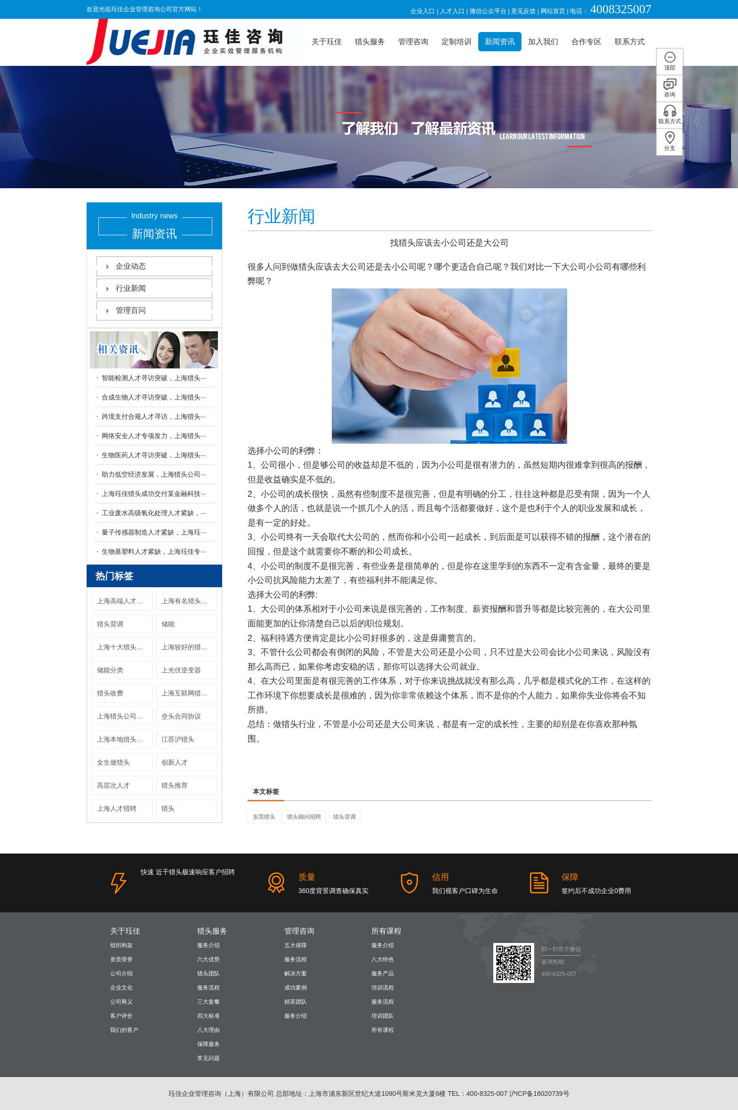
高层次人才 (113, 785)
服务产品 (382, 973)
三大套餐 (208, 1001)
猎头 (168, 808)
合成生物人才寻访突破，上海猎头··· (154, 397)
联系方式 (630, 42)
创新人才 (174, 762)
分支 (670, 141)
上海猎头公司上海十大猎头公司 (124, 716)
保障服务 (208, 1044)
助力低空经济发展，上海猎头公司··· (154, 474)
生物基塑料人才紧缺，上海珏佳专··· (154, 551)
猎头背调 (110, 624)
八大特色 (382, 959)
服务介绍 (208, 945)
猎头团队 (208, 973)
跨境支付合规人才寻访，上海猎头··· (154, 416)
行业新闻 (154, 288)
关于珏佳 (327, 42)
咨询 (670, 88)
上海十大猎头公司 (123, 647)
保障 (570, 877)
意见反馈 (523, 11)
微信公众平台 (488, 11)
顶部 (670, 61)
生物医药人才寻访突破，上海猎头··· (154, 455)
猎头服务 (370, 42)
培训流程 (382, 987)
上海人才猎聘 (116, 808)
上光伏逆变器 (181, 670)
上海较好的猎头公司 (189, 647)
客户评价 (121, 1016)
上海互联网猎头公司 (189, 693)
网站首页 (553, 11)
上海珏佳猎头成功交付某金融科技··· (154, 493)
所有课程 (386, 931)
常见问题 (208, 1058)
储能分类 (110, 670)
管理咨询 (413, 42)
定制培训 (456, 42)
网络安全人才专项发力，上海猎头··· (154, 435)
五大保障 (295, 945)
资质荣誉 (121, 959)
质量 (306, 877)
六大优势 (208, 959)
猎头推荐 (174, 785)
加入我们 (543, 42)
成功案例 (295, 987)
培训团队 (382, 1016)
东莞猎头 (264, 817)
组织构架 (121, 945)
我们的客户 (124, 1030)
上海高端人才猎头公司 (124, 601)
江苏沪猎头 (177, 739)
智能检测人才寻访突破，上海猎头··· (154, 378)
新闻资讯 (500, 42)
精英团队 (295, 1001)
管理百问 (154, 310)
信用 (440, 877)
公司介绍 (121, 973)
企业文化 (121, 987)
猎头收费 (110, 693)
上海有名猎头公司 (187, 601)
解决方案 (295, 973)
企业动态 (154, 266)
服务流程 (208, 987)
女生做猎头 (113, 762)
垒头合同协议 (181, 716)
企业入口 (422, 11)
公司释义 (121, 1001)
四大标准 (208, 1016)
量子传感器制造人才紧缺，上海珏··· (154, 532)
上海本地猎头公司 (123, 739)
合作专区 (586, 42)
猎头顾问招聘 (304, 817)
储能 (168, 624)
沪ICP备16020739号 (539, 1093)
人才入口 (452, 11)
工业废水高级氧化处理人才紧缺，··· (154, 513)
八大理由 (208, 1030)
